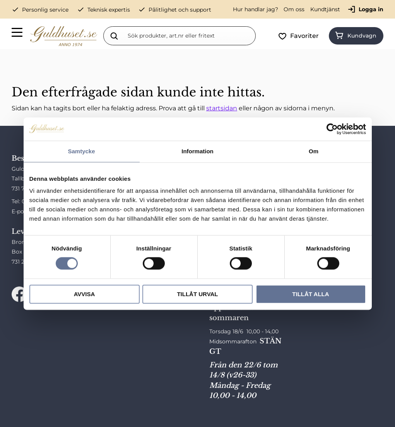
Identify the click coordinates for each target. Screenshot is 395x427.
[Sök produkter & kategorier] (190, 36)
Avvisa (84, 294)
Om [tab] (313, 151)
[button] (17, 33)
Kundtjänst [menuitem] (325, 9)
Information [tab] (197, 151)
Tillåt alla (310, 294)
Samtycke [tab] (81, 151)
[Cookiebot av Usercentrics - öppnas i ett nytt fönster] (332, 129)
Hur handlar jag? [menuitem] (255, 9)
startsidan (221, 108)
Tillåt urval (197, 294)
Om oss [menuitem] (294, 9)
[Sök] (114, 36)
